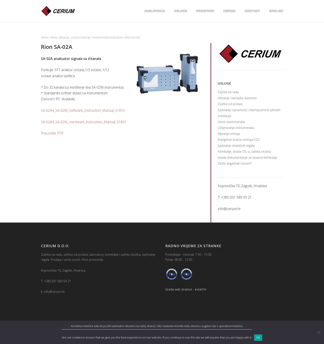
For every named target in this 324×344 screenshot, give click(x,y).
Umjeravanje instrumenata (236, 128)
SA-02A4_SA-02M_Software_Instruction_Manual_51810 (83, 110)
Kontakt (252, 11)
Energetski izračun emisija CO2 (239, 140)
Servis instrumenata (231, 122)
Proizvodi (205, 11)
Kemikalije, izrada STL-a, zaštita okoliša (244, 151)
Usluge (180, 11)
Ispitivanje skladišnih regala (236, 146)
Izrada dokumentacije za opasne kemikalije (247, 157)
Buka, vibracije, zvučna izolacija (70, 37)
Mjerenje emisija (229, 134)
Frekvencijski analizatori (108, 37)
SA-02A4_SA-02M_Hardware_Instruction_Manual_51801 (83, 122)
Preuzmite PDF (52, 133)
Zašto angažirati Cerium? (235, 163)
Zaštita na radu (228, 92)
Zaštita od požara (230, 104)
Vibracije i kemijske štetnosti (237, 98)
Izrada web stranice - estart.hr (185, 289)
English (276, 11)
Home (45, 37)
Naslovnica (154, 11)
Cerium (229, 11)
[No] (319, 332)
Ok (258, 337)
